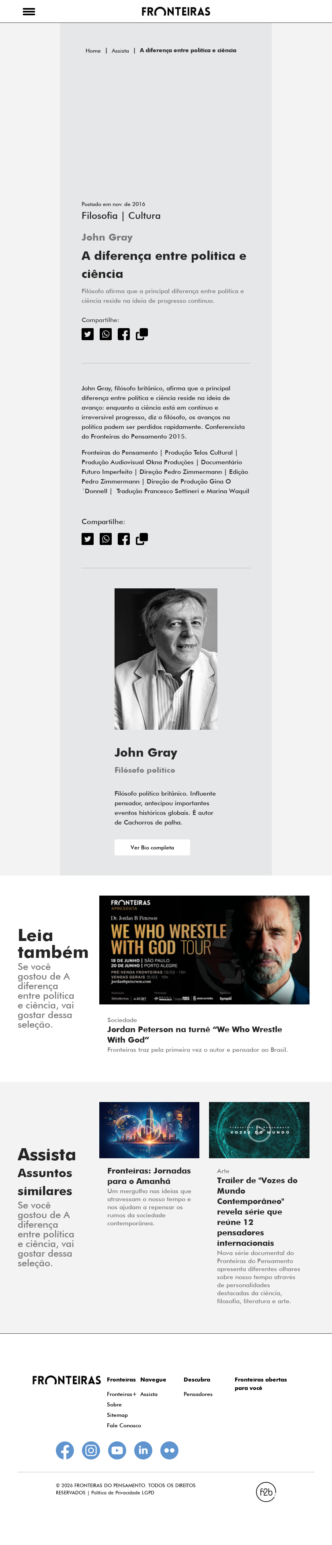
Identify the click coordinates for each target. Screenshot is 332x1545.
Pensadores (198, 1394)
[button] (29, 11)
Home (93, 50)
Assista (120, 50)
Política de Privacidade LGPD (122, 1493)
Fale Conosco (124, 1425)
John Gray (107, 238)
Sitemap (117, 1415)
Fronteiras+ (122, 1394)
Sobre (114, 1404)
